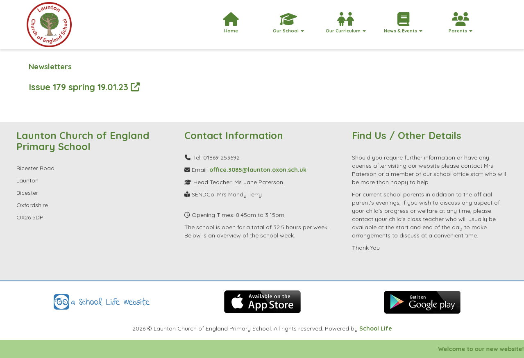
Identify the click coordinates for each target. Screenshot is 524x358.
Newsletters (50, 66)
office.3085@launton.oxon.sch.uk (257, 169)
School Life (375, 328)
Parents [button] (460, 23)
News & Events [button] (403, 23)
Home (231, 23)
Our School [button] (288, 23)
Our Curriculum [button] (346, 23)
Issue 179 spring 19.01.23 (84, 86)
